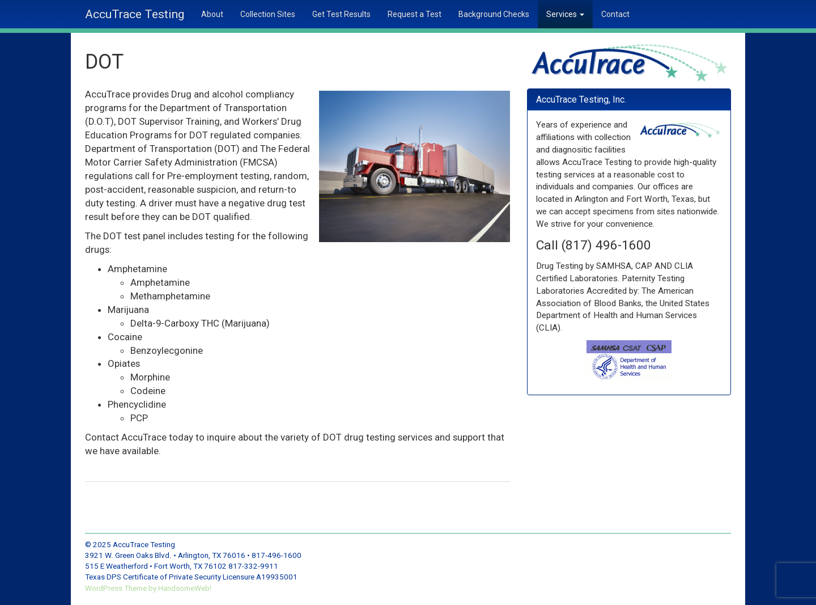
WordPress (104, 588)
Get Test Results (341, 14)
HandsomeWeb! (184, 588)
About (212, 14)
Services (565, 14)
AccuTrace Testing (134, 14)
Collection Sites (267, 14)
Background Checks (493, 14)
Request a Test (414, 14)
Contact (615, 14)
